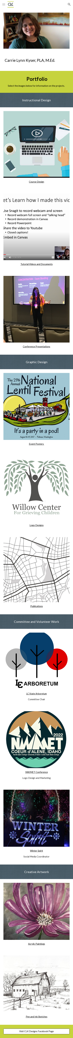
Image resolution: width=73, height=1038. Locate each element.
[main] (36, 61)
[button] (4, 4)
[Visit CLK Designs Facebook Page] (36, 1031)
